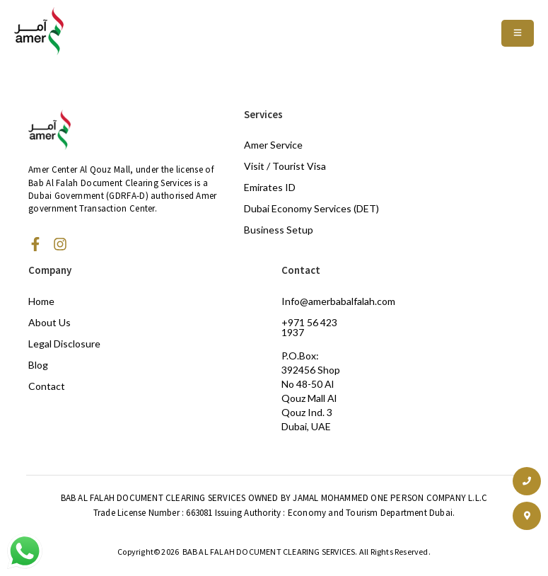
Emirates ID (270, 187)
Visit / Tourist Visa (285, 166)
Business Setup (278, 230)
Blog (38, 365)
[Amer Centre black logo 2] (39, 31)
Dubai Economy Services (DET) (311, 208)
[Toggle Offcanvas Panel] (517, 33)
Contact (46, 386)
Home (41, 301)
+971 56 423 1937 (309, 327)
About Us (49, 322)
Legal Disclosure (64, 344)
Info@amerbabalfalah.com (338, 301)
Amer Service (273, 145)
